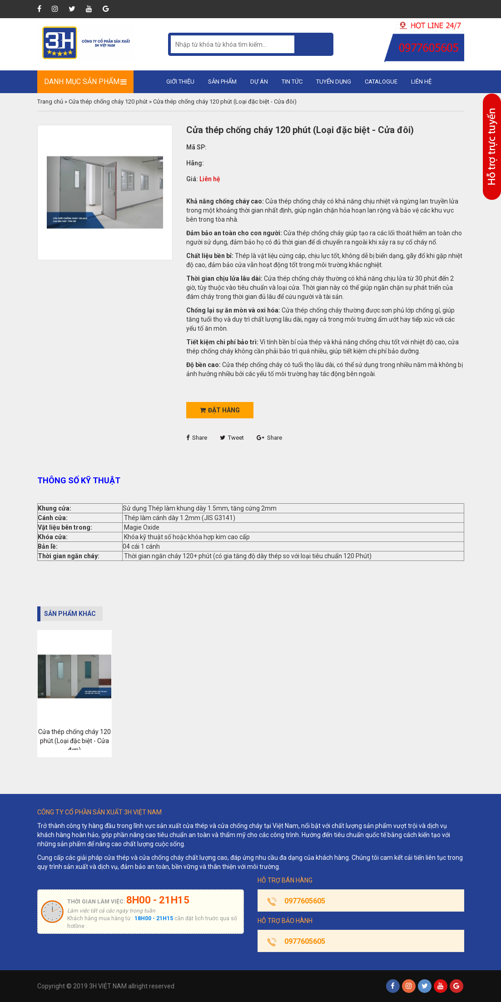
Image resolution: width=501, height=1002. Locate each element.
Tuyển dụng (333, 81)
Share (196, 437)
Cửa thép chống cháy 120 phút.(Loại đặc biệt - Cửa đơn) (74, 741)
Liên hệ (421, 81)
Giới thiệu (180, 81)
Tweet (232, 437)
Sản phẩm (222, 81)
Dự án (259, 81)
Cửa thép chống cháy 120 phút (108, 101)
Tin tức (292, 81)
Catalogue (381, 81)
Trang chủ (50, 101)
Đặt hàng (220, 410)
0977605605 (304, 901)
